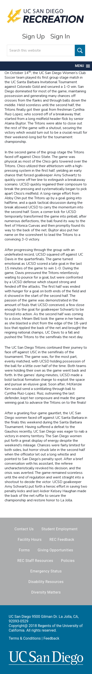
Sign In (60, 36)
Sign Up (33, 36)
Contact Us (24, 529)
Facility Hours (30, 539)
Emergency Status (46, 571)
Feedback (51, 638)
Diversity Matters (46, 592)
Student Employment (60, 529)
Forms (24, 550)
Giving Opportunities (55, 550)
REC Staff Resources (35, 560)
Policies (68, 560)
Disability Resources (46, 582)
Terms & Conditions (25, 638)
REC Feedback (61, 539)
